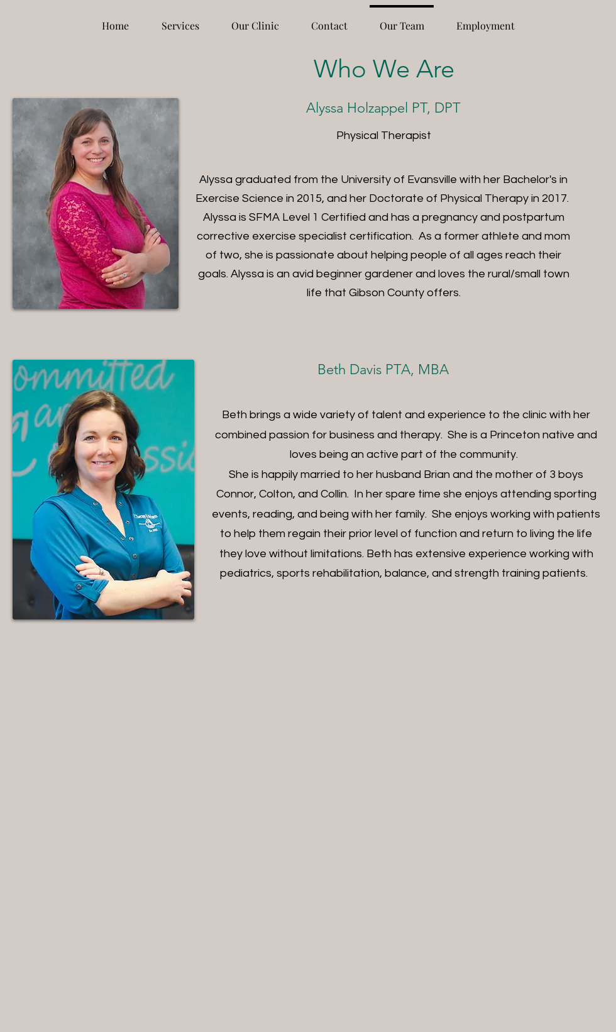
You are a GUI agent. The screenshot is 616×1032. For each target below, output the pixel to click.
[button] (180, 20)
